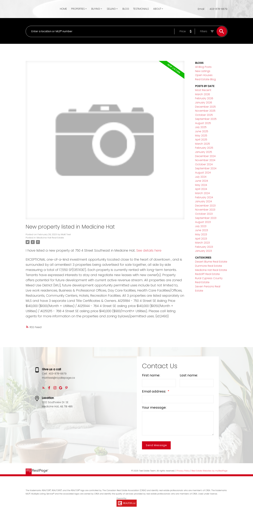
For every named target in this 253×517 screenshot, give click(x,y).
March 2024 (202, 193)
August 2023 (203, 222)
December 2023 (205, 205)
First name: (151, 375)
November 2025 (205, 111)
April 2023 (201, 238)
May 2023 (201, 234)
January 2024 (203, 201)
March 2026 (202, 94)
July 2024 (200, 177)
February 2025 (204, 148)
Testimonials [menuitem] (141, 9)
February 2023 (204, 247)
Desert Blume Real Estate (211, 261)
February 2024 (204, 197)
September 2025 (206, 119)
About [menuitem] (157, 9)
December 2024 (205, 156)
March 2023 (202, 242)
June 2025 (201, 131)
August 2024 (203, 172)
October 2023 (204, 214)
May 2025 (201, 135)
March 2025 (202, 144)
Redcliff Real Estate (207, 274)
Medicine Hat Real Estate (50, 237)
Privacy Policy (183, 470)
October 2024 (204, 164)
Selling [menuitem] (111, 9)
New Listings (202, 71)
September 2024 (205, 168)
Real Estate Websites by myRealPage (209, 470)
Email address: (154, 391)
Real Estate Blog (205, 79)
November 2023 (205, 209)
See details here (148, 250)
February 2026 (204, 98)
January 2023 (203, 251)
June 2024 (201, 181)
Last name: (189, 375)
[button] (43, 387)
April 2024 (201, 189)
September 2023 (205, 218)
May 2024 (201, 185)
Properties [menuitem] (78, 9)
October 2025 (204, 115)
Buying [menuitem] (95, 9)
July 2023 (200, 226)
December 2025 (205, 107)
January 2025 (203, 152)
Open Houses (204, 75)
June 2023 (201, 230)
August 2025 (203, 123)
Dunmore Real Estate (208, 266)
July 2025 (201, 127)
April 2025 (201, 139)
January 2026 (203, 102)
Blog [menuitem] (125, 9)
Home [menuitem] (63, 9)
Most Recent (203, 90)
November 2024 (205, 160)
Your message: (154, 407)
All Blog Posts (203, 67)
